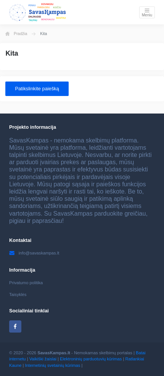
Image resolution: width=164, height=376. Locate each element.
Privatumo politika (26, 282)
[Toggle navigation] (147, 12)
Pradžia (16, 34)
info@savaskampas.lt (34, 253)
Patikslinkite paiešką (37, 88)
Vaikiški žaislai (42, 359)
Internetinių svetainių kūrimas (52, 365)
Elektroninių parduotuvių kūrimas (91, 359)
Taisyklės (17, 294)
